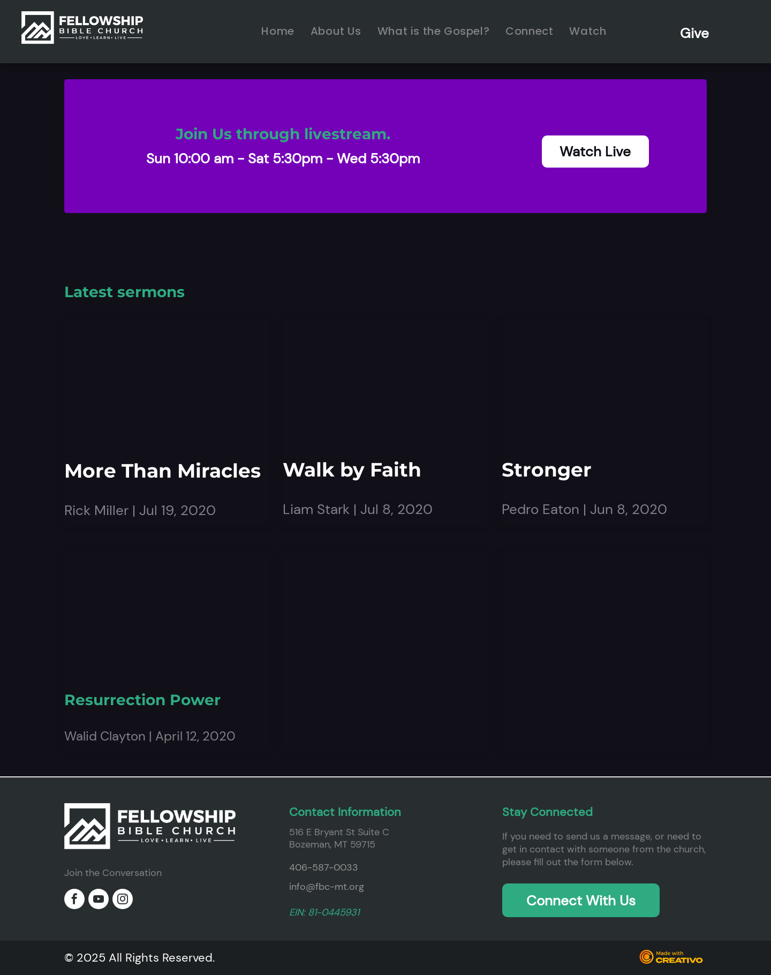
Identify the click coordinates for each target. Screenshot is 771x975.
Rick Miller (96, 510)
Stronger (547, 469)
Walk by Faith (352, 469)
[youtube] (98, 900)
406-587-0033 (323, 867)
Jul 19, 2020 (177, 510)
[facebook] (74, 900)
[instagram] (122, 900)
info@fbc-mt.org (326, 886)
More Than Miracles (162, 470)
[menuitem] (277, 31)
